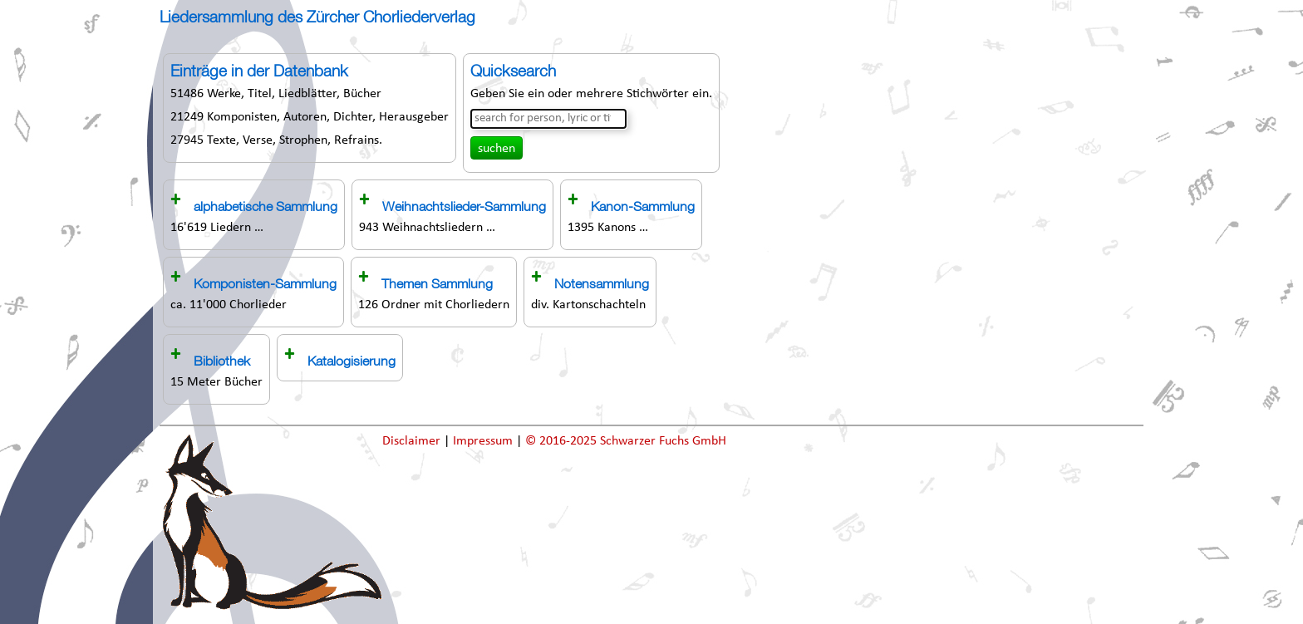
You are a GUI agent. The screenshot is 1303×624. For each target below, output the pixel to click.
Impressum (484, 441)
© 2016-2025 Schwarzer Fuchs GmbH (625, 441)
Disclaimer (413, 441)
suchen (496, 148)
